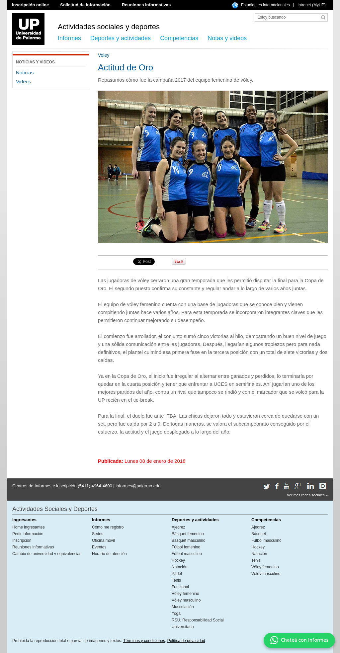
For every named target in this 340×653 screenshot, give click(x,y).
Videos (23, 81)
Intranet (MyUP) (312, 5)
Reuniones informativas (146, 4)
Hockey (178, 560)
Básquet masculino (188, 540)
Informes (69, 38)
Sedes (97, 533)
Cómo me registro (108, 527)
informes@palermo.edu (138, 485)
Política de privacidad (186, 640)
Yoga (176, 613)
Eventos (99, 547)
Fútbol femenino (186, 547)
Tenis (176, 580)
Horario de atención (109, 553)
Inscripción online (30, 4)
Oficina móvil (103, 540)
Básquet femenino (188, 533)
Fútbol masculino (187, 553)
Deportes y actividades (120, 38)
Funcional (180, 587)
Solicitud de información (85, 4)
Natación (179, 567)
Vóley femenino (185, 593)
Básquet (258, 533)
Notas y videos (227, 38)
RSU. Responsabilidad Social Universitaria (198, 623)
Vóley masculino (186, 600)
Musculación (183, 607)
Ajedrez (178, 527)
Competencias (179, 38)
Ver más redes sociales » (307, 495)
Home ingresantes (28, 527)
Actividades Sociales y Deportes (55, 509)
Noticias (25, 72)
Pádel (177, 573)
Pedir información (27, 533)
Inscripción (21, 540)
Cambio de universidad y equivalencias (46, 553)
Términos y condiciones (144, 640)
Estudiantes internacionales (265, 5)
